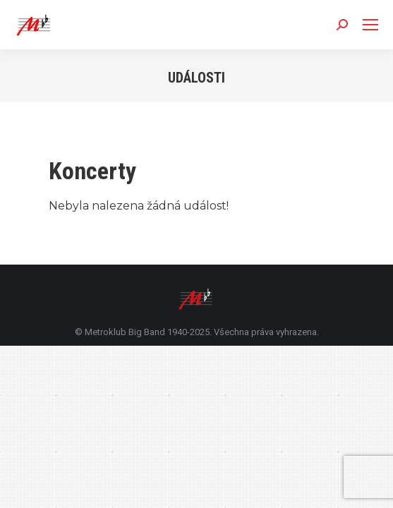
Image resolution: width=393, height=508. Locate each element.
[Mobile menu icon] (370, 24)
